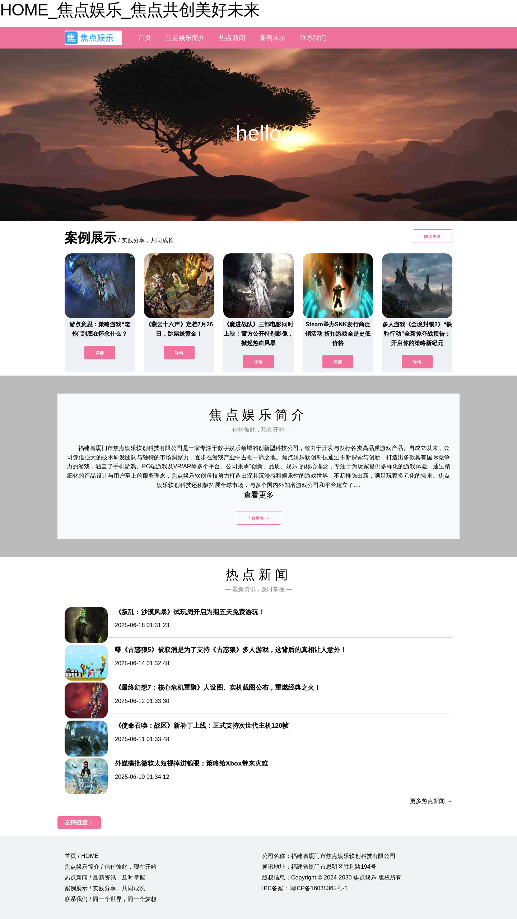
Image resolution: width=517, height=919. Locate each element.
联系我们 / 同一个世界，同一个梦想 (111, 899)
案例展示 (273, 37)
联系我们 (313, 37)
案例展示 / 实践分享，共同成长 (105, 888)
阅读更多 (432, 236)
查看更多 (258, 494)
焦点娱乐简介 (185, 37)
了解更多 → (258, 518)
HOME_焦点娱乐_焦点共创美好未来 (130, 9)
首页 (144, 37)
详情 (100, 353)
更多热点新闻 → (431, 801)
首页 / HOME (82, 856)
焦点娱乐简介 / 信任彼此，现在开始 (111, 867)
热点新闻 (232, 37)
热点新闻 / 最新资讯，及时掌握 (105, 877)
